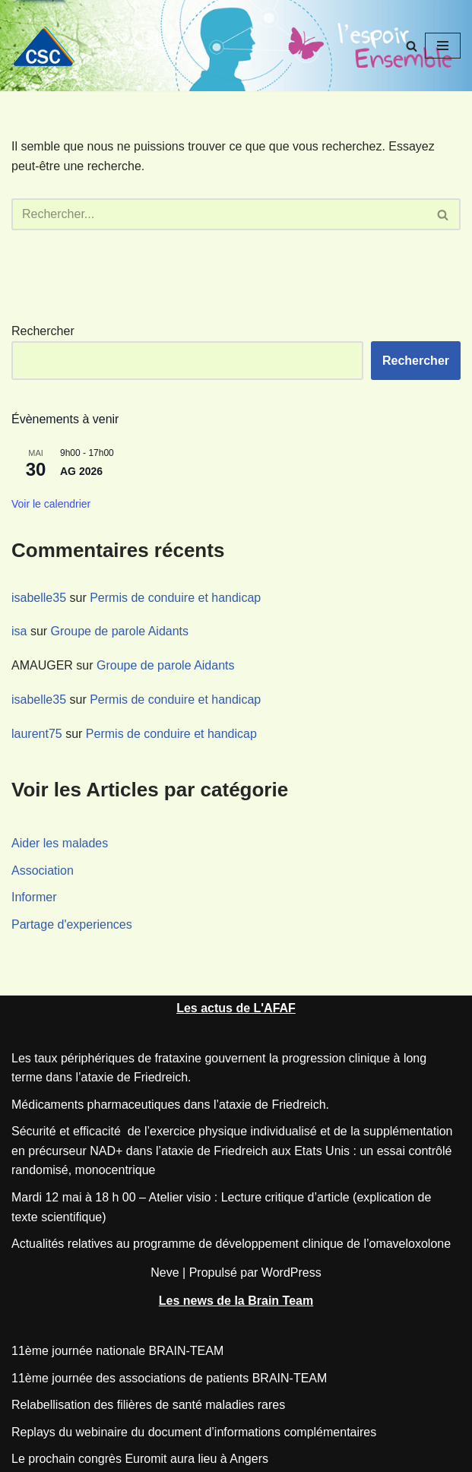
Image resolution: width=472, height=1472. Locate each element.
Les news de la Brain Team (236, 1300)
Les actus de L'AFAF (236, 1008)
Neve (164, 1272)
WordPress (291, 1272)
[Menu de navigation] (443, 46)
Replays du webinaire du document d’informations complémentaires (193, 1432)
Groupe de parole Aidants (119, 631)
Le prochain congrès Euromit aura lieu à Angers (139, 1458)
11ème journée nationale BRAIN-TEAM (117, 1350)
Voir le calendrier (50, 504)
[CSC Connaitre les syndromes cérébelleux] (49, 46)
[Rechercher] (411, 46)
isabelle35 (38, 597)
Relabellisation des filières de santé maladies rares (148, 1404)
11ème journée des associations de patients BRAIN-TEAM (169, 1378)
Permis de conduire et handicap (175, 597)
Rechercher (42, 330)
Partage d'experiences (71, 924)
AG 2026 (81, 471)
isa (19, 631)
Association (42, 870)
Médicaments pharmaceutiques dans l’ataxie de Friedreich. (170, 1104)
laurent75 (36, 733)
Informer (34, 897)
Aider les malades (59, 843)
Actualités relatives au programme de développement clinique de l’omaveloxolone (231, 1243)
